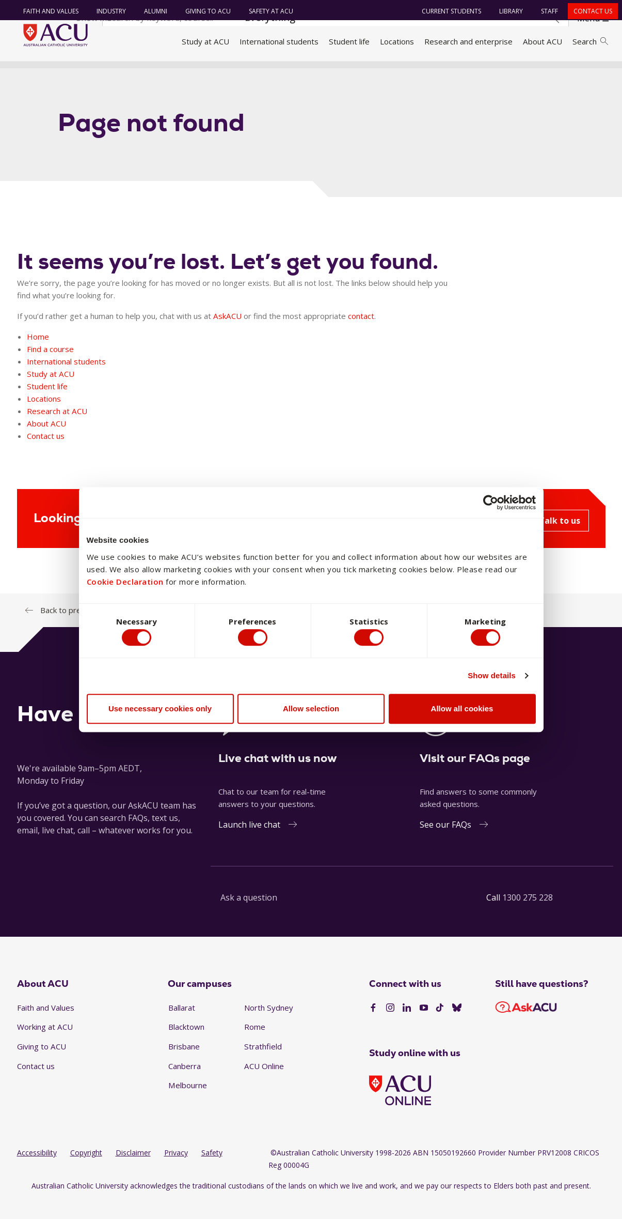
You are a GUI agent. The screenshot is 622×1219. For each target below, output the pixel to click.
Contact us (588, 11)
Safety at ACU (267, 11)
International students (279, 41)
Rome (254, 1045)
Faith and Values (46, 11)
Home (31, 74)
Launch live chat (249, 842)
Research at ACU (57, 429)
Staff (545, 11)
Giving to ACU (204, 11)
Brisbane (184, 1065)
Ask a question (248, 915)
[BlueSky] (456, 1026)
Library (507, 11)
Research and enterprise (468, 41)
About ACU (542, 41)
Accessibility (37, 1171)
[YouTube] (424, 1026)
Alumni (151, 11)
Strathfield (263, 1065)
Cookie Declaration (125, 579)
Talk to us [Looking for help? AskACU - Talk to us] (559, 538)
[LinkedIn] (407, 1026)
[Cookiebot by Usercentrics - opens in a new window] (490, 500)
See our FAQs (445, 842)
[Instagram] (390, 1026)
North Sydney (268, 1025)
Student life (349, 41)
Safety (211, 1171)
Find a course (50, 367)
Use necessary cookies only (160, 710)
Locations (397, 41)
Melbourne (187, 1104)
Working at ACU (45, 1045)
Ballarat (181, 1025)
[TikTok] (439, 1026)
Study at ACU (205, 41)
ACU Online (264, 1084)
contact (361, 334)
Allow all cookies (462, 710)
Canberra (184, 1084)
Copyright (86, 1171)
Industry (107, 11)
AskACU (227, 334)
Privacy (176, 1171)
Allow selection (311, 710)
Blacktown (186, 1045)
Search (590, 41)
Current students (447, 11)
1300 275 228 (527, 915)
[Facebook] (373, 1026)
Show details (492, 678)
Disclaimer (133, 1171)
